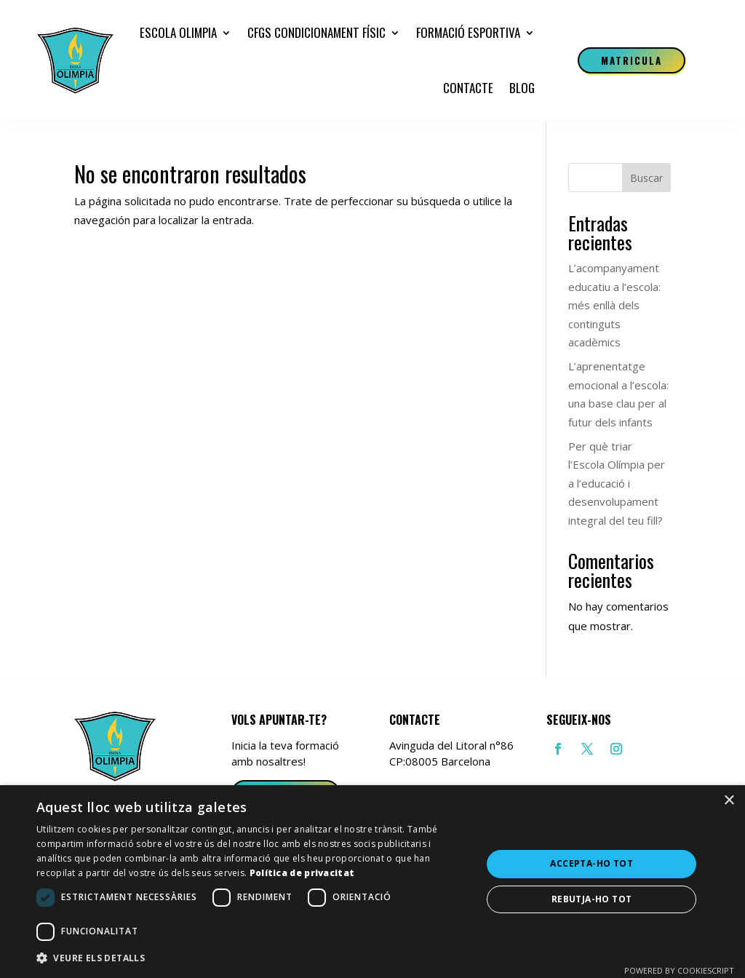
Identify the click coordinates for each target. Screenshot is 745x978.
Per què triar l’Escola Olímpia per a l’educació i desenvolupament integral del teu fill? (616, 483)
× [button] (728, 800)
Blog (522, 88)
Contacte (468, 88)
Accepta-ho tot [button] (591, 863)
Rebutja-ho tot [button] (591, 899)
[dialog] (372, 881)
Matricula (632, 60)
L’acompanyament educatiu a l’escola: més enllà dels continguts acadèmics (614, 305)
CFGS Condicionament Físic (316, 32)
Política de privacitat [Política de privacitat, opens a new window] (302, 873)
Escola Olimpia (178, 32)
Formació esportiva (468, 32)
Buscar (646, 178)
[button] (252, 958)
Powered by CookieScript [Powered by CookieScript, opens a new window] (679, 970)
